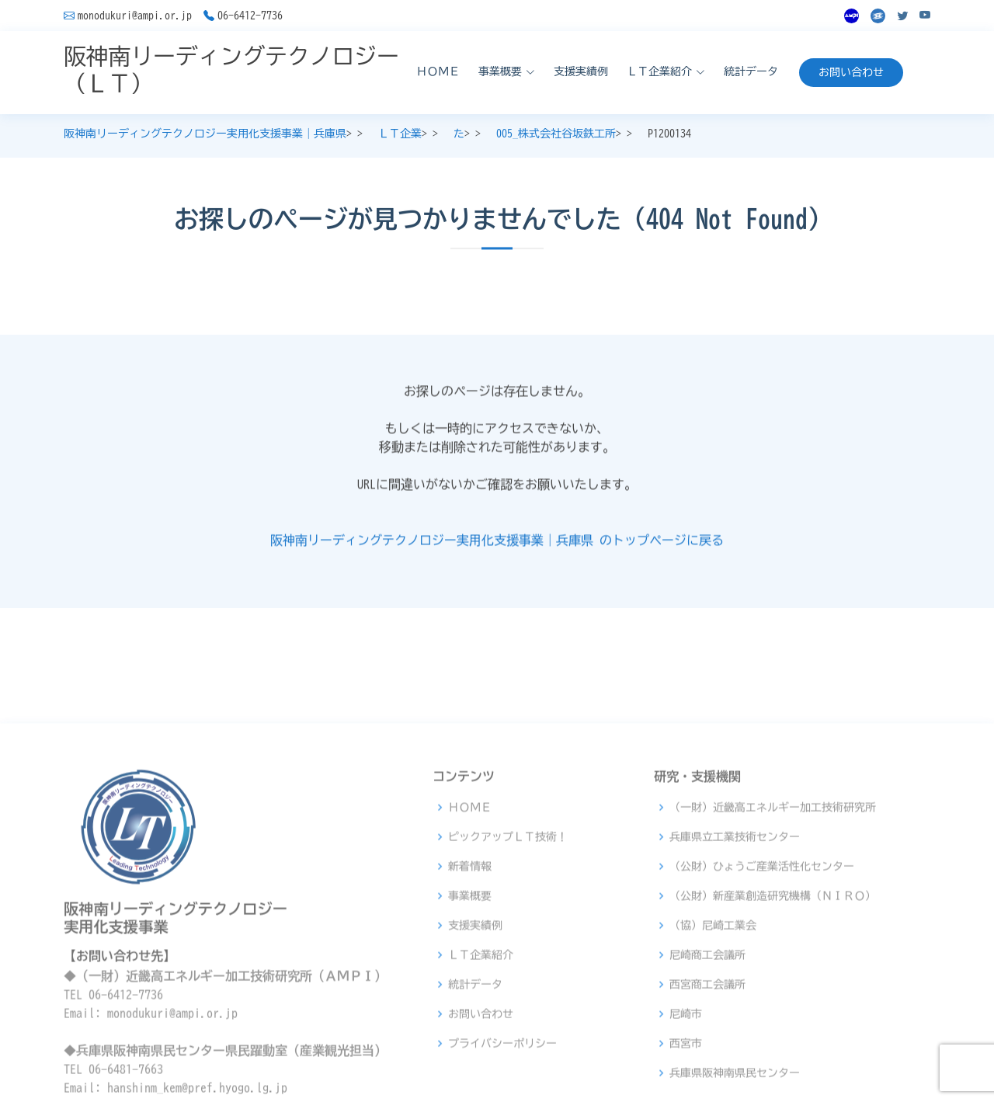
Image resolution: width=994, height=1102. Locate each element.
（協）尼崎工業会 (712, 1050)
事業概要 (470, 1021)
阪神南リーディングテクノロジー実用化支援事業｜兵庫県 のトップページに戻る (497, 548)
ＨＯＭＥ (438, 71)
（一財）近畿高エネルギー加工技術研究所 (772, 932)
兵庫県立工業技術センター (734, 962)
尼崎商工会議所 (707, 1080)
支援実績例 (581, 71)
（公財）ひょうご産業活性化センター (761, 991)
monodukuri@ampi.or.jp (135, 15)
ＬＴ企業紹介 (480, 1080)
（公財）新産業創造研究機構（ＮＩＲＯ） (772, 1021)
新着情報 (470, 991)
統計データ (751, 71)
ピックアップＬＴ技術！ (508, 962)
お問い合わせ (851, 72)
